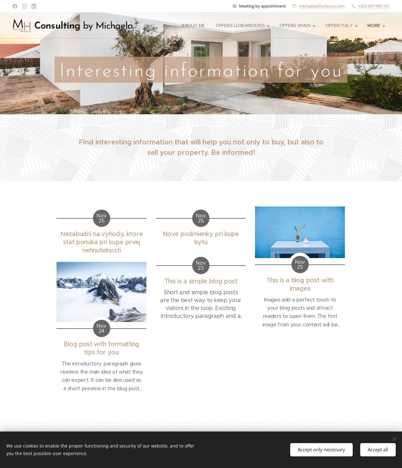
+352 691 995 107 (373, 6)
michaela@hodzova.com (322, 6)
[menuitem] (193, 25)
